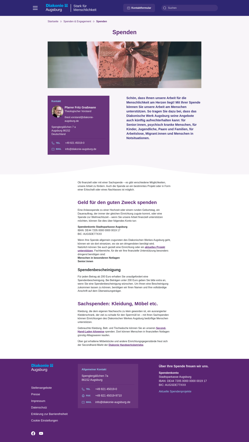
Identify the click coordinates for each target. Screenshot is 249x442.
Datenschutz (39, 407)
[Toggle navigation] (35, 8)
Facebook (35, 433)
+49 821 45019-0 (74, 143)
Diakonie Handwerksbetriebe (126, 345)
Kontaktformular (139, 8)
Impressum (38, 401)
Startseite (53, 21)
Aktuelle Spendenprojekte (175, 391)
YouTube (43, 433)
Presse (35, 394)
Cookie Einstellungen (44, 420)
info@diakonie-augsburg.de (80, 149)
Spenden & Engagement (77, 21)
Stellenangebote (41, 387)
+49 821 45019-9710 (108, 395)
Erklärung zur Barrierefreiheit (49, 414)
